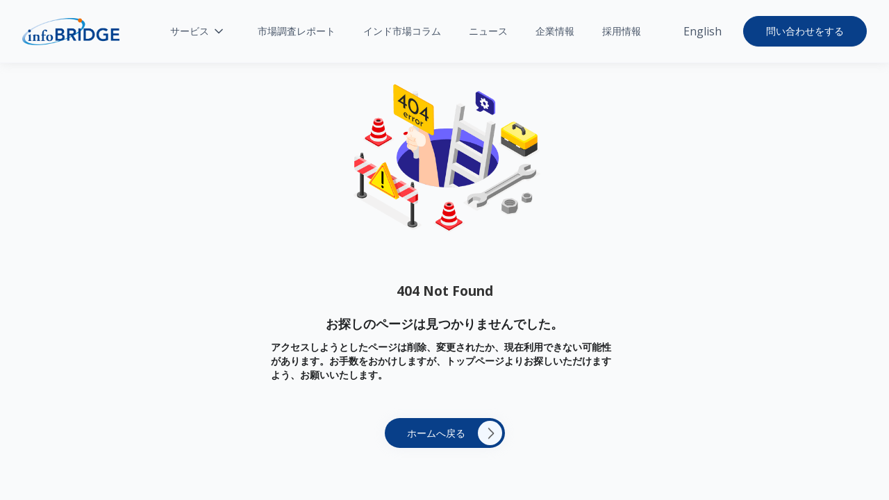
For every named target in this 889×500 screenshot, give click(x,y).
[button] (198, 31)
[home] (70, 31)
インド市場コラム (402, 31)
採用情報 (621, 31)
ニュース (488, 31)
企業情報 (554, 31)
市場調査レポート (296, 31)
